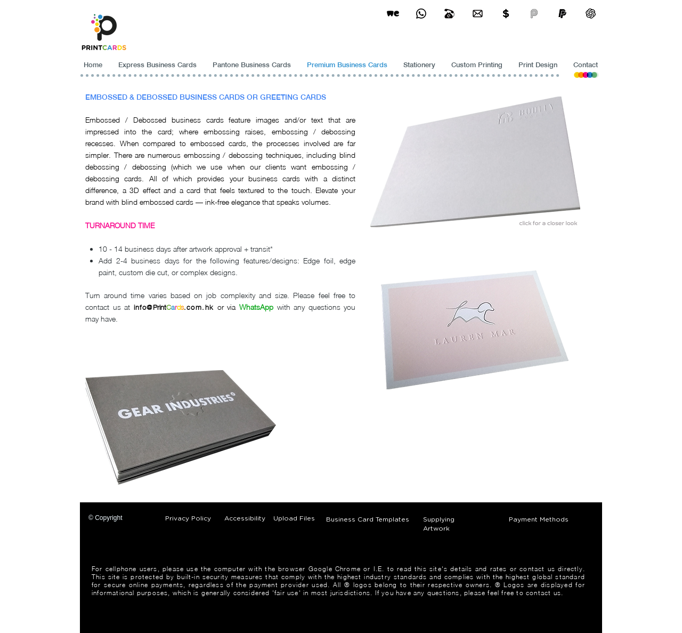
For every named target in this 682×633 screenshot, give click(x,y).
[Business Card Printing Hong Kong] (421, 13)
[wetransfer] (393, 13)
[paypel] (562, 13)
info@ (143, 307)
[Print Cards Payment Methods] (506, 13)
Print (159, 307)
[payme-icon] (534, 13)
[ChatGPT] (590, 13)
